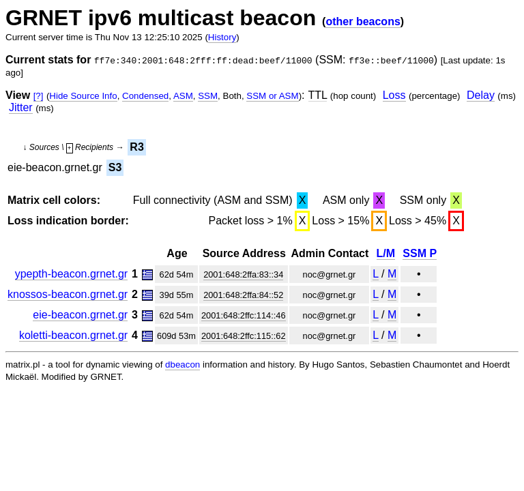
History (222, 37)
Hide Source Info (83, 96)
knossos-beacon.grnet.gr (68, 294)
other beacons (362, 21)
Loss (394, 95)
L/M (386, 253)
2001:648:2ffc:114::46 (243, 315)
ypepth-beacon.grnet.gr (71, 274)
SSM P (420, 253)
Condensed (145, 96)
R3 (136, 147)
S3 (115, 167)
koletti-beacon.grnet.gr (73, 335)
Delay (481, 95)
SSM (208, 96)
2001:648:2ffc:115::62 (243, 336)
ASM (183, 96)
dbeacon (182, 364)
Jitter (21, 107)
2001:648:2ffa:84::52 (243, 295)
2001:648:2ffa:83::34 (243, 274)
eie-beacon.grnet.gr (80, 315)
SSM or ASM (272, 96)
